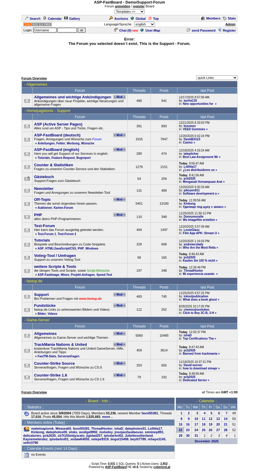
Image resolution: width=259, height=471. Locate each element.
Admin (230, 24)
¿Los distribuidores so (199, 170)
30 (187, 435)
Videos (52, 313)
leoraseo (190, 126)
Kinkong (189, 203)
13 (218, 419)
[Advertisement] (129, 59)
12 (210, 419)
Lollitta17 (190, 166)
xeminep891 (154, 432)
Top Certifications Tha (198, 338)
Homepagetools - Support (48, 110)
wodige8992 (88, 432)
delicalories (32, 435)
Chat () (122, 30)
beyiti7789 (138, 439)
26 (210, 430)
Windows (91, 248)
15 (180, 424)
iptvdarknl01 (59, 439)
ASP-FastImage (48, 274)
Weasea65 (63, 428)
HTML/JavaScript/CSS (60, 248)
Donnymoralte (193, 216)
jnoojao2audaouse (129, 432)
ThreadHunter (193, 270)
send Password (201, 30)
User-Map (150, 30)
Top (153, 18)
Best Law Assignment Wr (200, 157)
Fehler (60, 143)
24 (196, 430)
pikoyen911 (191, 190)
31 (196, 435)
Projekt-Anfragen (83, 274)
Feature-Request (63, 157)
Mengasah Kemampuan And (202, 181)
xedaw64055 (79, 439)
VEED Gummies (194, 129)
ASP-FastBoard (116, 467)
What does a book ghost (200, 299)
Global (138, 18)
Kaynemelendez (35, 439)
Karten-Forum (63, 207)
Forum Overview (34, 78)
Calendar (52, 18)
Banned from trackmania (200, 353)
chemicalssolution (196, 309)
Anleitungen (46, 143)
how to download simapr (200, 368)
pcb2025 (189, 178)
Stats (229, 18)
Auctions (118, 18)
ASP (41, 248)
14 (225, 419)
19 (210, 424)
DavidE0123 (192, 139)
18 (203, 424)
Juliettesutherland (139, 435)
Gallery (72, 18)
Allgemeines (37, 84)
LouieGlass (191, 230)
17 (196, 424)
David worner (193, 365)
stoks (73, 432)
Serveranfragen (68, 356)
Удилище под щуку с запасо (203, 206)
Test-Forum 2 (67, 234)
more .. (107, 416)
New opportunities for (198, 103)
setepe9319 (99, 439)
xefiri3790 (30, 442)
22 (180, 430)
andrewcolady (193, 244)
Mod (119, 97)
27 (218, 430)
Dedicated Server (195, 380)
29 (180, 435)
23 (187, 430)
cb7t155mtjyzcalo (71, 435)
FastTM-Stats (47, 356)
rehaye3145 (156, 439)
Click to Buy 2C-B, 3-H (198, 312)
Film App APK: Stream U (200, 233)
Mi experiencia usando (199, 274)
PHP (81, 248)
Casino (188, 142)
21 (225, 424)
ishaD (188, 335)
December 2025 (207, 441)
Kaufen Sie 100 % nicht (199, 260)
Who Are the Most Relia (199, 247)
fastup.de (34, 281)
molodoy (106, 432)
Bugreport (83, 157)
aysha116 (190, 100)
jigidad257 (94, 435)
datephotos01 (135, 428)
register (139, 6)
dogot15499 (119, 439)
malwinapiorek (42, 428)
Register (227, 30)
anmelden (122, 6)
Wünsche (87, 143)
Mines (65, 274)
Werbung (73, 143)
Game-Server (38, 320)
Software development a (200, 193)
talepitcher (191, 153)
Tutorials (44, 157)
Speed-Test (104, 274)
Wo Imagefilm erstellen (199, 219)
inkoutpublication (196, 296)
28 (225, 430)
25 (203, 430)
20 (218, 424)
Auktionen (45, 207)
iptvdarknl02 (113, 435)
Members (210, 18)
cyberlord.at (162, 467)
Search (33, 18)
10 (196, 419)
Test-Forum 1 (47, 234)
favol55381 (150, 413)
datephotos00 (56, 432)
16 (187, 424)
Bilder (42, 313)
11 (203, 419)
